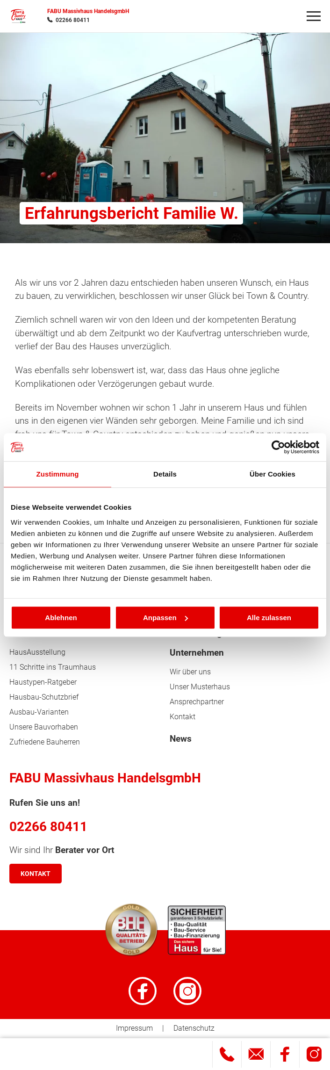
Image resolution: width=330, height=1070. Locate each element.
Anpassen (165, 618)
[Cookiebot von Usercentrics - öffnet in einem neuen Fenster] (278, 447)
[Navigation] (314, 16)
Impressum (134, 1028)
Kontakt (182, 716)
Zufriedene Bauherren (44, 741)
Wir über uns (190, 671)
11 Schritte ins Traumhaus (52, 667)
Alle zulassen (269, 618)
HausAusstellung (37, 652)
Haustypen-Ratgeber (43, 682)
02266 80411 (73, 20)
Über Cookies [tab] (272, 474)
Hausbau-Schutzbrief (44, 697)
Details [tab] (165, 474)
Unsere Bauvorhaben (43, 727)
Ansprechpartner (197, 701)
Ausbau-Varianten (39, 712)
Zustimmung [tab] (57, 474)
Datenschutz (194, 1028)
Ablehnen (61, 618)
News (181, 739)
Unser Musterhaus (200, 686)
